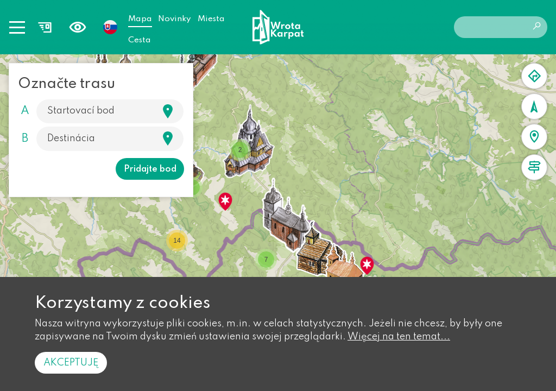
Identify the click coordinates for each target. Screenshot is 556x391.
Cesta (139, 40)
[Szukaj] (99, 111)
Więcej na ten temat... (399, 337)
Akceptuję (70, 363)
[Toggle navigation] (17, 27)
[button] (225, 201)
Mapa (140, 19)
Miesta (211, 19)
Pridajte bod (150, 169)
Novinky (174, 19)
